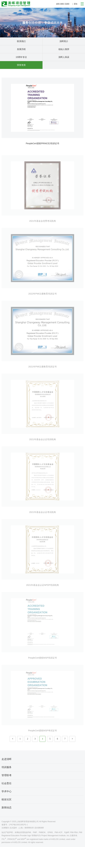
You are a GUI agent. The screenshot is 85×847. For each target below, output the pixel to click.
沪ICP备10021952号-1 (18, 825)
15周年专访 (21, 57)
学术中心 (7, 791)
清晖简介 (63, 41)
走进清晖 (7, 759)
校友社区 (7, 799)
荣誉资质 (21, 65)
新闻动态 (7, 807)
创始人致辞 (63, 49)
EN (75, 3)
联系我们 (21, 41)
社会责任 (7, 783)
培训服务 (7, 767)
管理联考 (7, 775)
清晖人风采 (63, 57)
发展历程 (21, 49)
